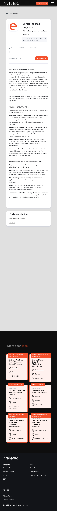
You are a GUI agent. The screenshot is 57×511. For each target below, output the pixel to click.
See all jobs (34, 468)
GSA (4, 479)
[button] (52, 3)
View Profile (12, 223)
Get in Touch (42, 3)
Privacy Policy (7, 496)
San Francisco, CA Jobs (38, 475)
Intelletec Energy (8, 472)
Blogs (5, 475)
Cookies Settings (8, 500)
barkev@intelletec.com (17, 218)
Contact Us (6, 468)
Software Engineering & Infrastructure (34, 39)
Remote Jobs (34, 472)
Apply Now (41, 58)
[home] (11, 3)
